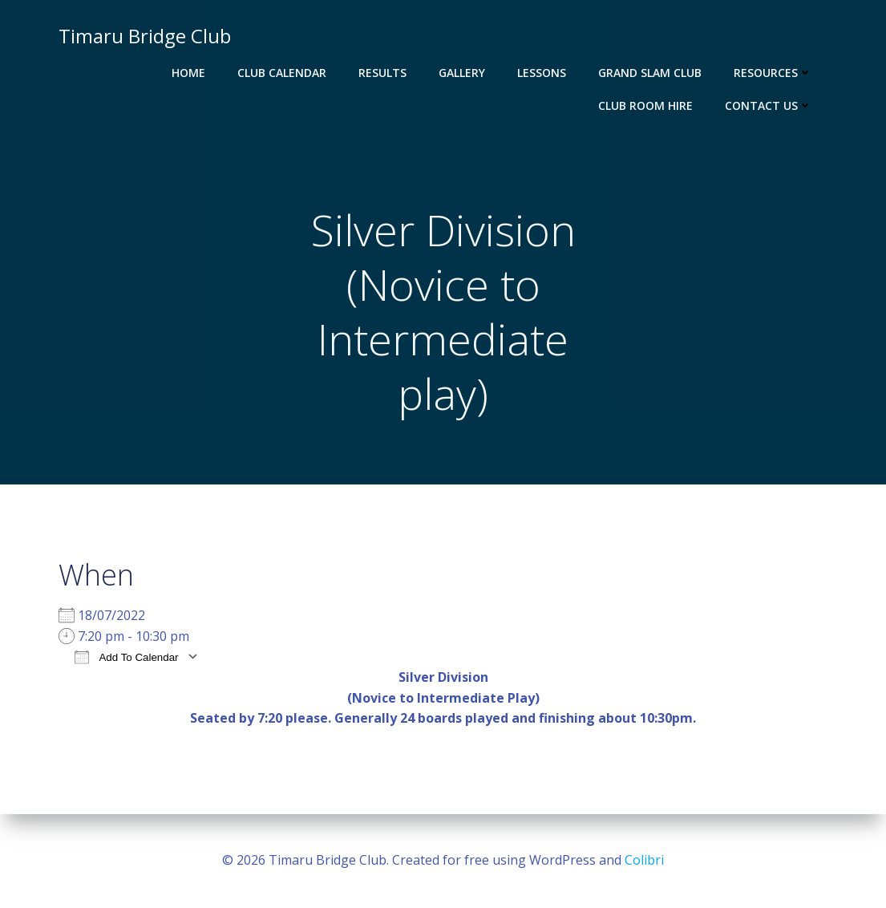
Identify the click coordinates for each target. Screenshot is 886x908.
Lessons (541, 72)
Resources (773, 72)
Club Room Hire (645, 105)
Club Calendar (281, 72)
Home (188, 72)
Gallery (462, 72)
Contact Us (768, 105)
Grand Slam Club (650, 72)
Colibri (644, 860)
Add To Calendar (127, 656)
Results (382, 72)
